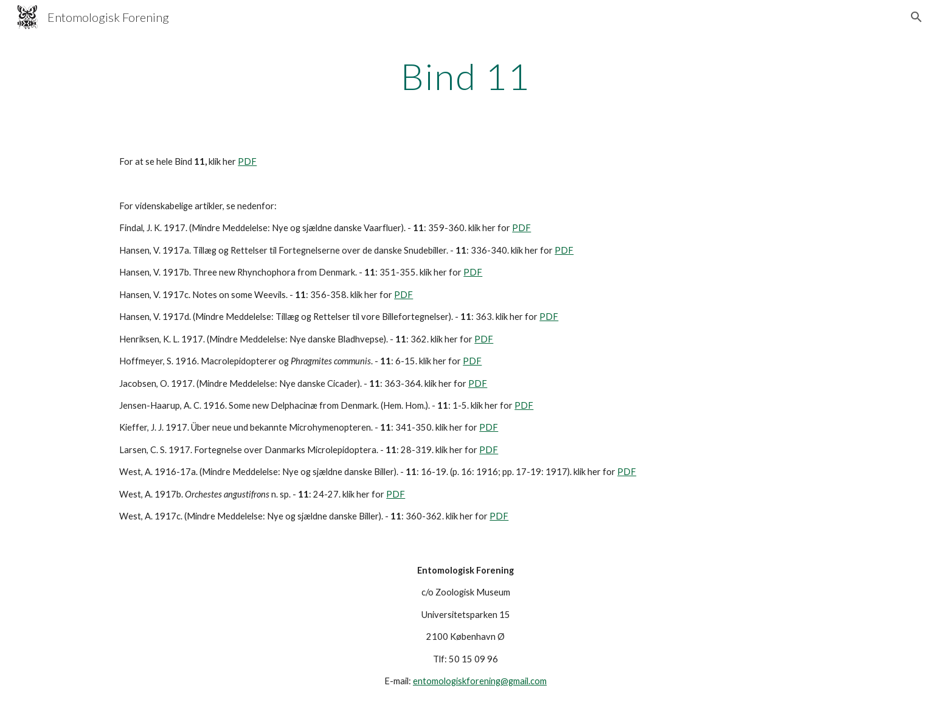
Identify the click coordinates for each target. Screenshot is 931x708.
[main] (466, 76)
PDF (247, 161)
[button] (916, 17)
